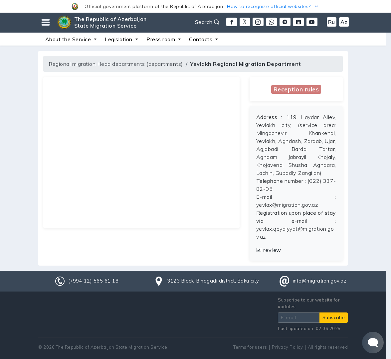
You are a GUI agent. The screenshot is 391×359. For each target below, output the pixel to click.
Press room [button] (161, 39)
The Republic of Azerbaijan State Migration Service (110, 22)
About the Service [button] (69, 39)
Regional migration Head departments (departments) (116, 63)
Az (344, 22)
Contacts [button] (201, 39)
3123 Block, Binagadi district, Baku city (213, 281)
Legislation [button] (119, 39)
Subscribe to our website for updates (309, 303)
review (268, 250)
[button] (195, 6)
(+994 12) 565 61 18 (93, 281)
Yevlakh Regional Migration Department (245, 63)
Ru (331, 22)
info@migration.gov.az (320, 281)
